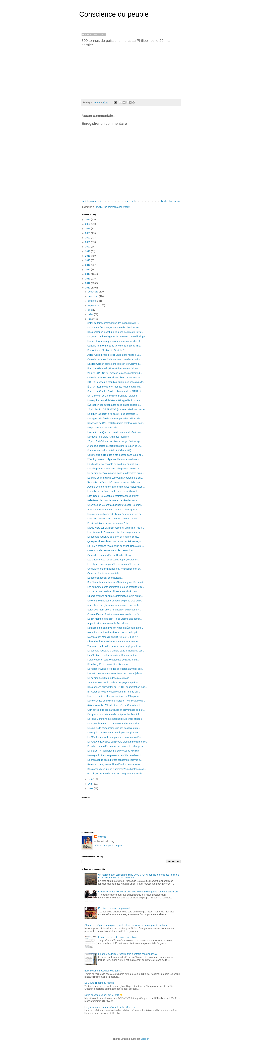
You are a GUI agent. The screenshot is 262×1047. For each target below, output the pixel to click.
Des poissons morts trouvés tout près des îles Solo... (114, 714)
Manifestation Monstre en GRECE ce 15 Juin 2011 (113, 637)
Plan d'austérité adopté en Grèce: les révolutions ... (113, 368)
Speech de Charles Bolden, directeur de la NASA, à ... (115, 391)
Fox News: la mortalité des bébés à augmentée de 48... (116, 582)
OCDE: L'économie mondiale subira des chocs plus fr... (116, 382)
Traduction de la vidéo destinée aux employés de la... (115, 646)
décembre (93, 291)
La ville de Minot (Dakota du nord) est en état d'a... (113, 464)
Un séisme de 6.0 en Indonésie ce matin (108, 678)
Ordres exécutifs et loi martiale (103, 573)
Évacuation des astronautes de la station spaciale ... (114, 405)
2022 (88, 237)
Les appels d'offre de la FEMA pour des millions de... (114, 418)
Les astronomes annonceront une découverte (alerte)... (116, 673)
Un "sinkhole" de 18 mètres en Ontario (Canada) (112, 395)
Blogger (144, 1038)
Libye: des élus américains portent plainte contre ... (113, 641)
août (90, 309)
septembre (94, 305)
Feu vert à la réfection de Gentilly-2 (105, 350)
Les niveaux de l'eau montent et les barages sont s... (114, 532)
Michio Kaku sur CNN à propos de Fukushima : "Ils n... (115, 527)
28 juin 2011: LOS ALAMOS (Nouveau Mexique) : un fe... (117, 409)
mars (91, 788)
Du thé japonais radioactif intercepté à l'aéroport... (113, 591)
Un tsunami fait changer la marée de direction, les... (114, 327)
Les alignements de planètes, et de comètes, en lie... (114, 564)
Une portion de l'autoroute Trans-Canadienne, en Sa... (115, 514)
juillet (91, 314)
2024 (88, 228)
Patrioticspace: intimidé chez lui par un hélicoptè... (113, 632)
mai (90, 779)
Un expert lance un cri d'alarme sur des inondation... (114, 723)
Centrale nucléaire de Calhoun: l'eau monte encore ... (115, 377)
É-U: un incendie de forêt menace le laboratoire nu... (114, 386)
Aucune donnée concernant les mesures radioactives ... (116, 486)
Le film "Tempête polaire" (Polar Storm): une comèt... (114, 618)
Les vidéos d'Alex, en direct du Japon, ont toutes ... (113, 559)
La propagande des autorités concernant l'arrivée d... (114, 760)
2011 (88, 287)
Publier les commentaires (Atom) (113, 207)
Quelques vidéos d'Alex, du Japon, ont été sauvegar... (115, 541)
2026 (88, 219)
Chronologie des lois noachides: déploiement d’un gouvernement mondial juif (138, 891)
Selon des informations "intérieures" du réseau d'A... (114, 609)
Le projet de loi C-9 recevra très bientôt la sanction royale (128, 954)
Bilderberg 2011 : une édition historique (107, 664)
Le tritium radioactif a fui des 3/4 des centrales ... (112, 414)
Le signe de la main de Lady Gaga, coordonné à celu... (115, 477)
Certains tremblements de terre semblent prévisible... (114, 345)
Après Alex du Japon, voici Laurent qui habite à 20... (114, 355)
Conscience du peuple (114, 14)
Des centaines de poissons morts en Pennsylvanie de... (116, 700)
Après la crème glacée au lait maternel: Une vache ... (114, 605)
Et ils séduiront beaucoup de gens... (103, 970)
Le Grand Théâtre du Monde (99, 982)
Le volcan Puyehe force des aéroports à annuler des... (115, 668)
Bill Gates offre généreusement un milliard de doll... (113, 691)
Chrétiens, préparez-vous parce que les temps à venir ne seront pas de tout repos (127, 925)
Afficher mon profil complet (108, 845)
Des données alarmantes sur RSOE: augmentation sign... (117, 687)
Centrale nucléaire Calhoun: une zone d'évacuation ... (115, 359)
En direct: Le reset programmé (114, 908)
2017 (88, 260)
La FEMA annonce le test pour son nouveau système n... (116, 737)
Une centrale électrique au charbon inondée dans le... (115, 341)
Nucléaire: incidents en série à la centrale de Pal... (113, 518)
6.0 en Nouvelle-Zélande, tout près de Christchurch (113, 705)
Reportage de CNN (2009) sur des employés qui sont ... (116, 423)
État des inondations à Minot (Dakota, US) (109, 450)
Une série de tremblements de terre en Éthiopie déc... (115, 696)
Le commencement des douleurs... (105, 577)
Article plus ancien (170, 201)
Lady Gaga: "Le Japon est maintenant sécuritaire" (113, 496)
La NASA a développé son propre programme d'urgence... (117, 741)
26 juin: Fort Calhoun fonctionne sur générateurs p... (114, 441)
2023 (88, 233)
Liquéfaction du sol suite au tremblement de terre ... (114, 655)
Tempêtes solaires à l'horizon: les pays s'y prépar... (113, 682)
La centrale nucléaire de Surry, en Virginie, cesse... (113, 536)
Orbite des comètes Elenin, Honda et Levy (109, 555)
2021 (88, 242)
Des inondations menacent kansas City (107, 523)
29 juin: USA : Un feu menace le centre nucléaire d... (114, 373)
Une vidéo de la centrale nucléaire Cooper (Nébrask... (115, 505)
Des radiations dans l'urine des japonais (108, 436)
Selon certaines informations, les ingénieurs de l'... (113, 323)
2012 (88, 283)
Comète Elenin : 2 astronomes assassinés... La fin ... (114, 614)
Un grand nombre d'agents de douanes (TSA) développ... (117, 336)
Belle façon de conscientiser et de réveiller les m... (113, 500)
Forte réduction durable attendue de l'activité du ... (113, 659)
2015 (88, 269)
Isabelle (102, 836)
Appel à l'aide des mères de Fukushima (107, 623)
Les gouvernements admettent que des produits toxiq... (116, 587)
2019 (88, 251)
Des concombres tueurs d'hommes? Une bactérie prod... (116, 769)
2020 (88, 246)
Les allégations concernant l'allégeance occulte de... (114, 468)
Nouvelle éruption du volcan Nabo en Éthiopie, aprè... (115, 627)
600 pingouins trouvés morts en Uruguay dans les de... (115, 773)
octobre (92, 300)
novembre (93, 296)
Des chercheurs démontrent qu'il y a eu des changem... (116, 746)
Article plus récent (91, 201)
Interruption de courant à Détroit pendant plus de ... (113, 732)
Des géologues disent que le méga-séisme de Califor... (115, 332)
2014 (88, 274)
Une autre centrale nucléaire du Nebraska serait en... (114, 568)
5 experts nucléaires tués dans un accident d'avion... (114, 482)
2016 (88, 265)
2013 (88, 278)
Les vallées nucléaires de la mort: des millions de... (113, 491)
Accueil (131, 201)
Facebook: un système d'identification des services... (114, 764)
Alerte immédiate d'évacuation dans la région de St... (114, 446)
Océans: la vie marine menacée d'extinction (110, 550)
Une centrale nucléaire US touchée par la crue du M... (115, 600)
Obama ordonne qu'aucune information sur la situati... (115, 596)
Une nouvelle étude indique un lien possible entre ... (114, 728)
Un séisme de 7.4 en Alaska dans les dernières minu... (115, 473)
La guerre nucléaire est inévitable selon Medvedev (111, 1007)
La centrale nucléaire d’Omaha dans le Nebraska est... (115, 650)
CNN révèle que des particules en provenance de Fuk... (116, 710)
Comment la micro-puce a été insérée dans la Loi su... (115, 455)
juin (90, 319)
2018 (88, 255)
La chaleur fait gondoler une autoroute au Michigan (113, 750)
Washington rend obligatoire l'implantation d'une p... (114, 459)
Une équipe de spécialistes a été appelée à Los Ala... (114, 400)
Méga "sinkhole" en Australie (102, 427)
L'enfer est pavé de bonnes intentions (117, 937)
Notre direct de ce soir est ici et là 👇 (104, 995)
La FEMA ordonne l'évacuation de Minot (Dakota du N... (116, 546)
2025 (88, 224)
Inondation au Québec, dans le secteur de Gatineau (114, 432)
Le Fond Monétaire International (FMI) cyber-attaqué (114, 719)
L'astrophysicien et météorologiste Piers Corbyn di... (114, 364)
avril (90, 783)
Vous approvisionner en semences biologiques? (112, 509)
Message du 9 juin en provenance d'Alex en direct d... (115, 755)
